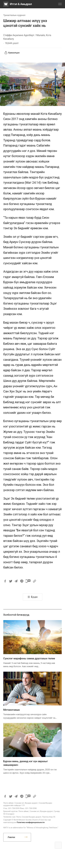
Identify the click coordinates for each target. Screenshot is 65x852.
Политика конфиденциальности (31, 822)
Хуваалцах (12, 52)
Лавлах (11, 837)
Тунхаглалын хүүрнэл (14, 15)
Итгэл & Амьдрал (21, 4)
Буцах (34, 597)
